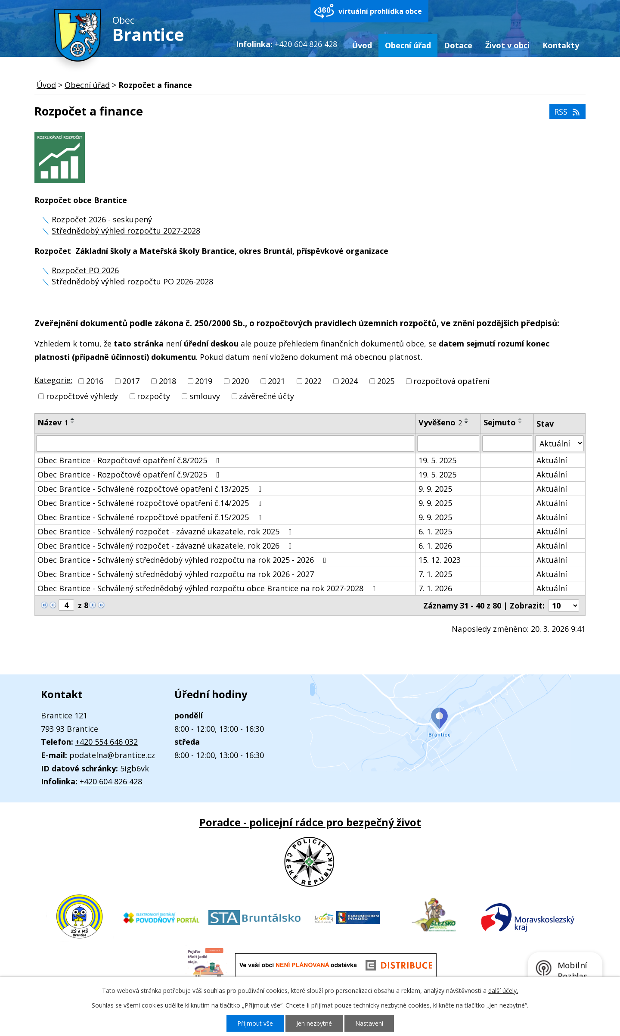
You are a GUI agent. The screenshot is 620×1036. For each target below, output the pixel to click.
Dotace (458, 45)
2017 (131, 381)
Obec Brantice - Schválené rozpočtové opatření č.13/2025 (151, 489)
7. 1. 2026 (435, 588)
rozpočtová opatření (451, 381)
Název (52, 422)
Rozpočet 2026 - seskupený (102, 219)
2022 (313, 381)
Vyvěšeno (440, 422)
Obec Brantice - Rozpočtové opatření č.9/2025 (130, 474)
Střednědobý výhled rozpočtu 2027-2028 (126, 230)
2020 (240, 381)
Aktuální (551, 460)
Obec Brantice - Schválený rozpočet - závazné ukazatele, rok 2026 (166, 545)
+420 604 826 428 (111, 781)
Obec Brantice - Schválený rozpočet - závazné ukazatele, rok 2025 (166, 531)
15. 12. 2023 (439, 560)
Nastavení (369, 1023)
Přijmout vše (255, 1023)
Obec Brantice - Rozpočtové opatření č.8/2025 (130, 460)
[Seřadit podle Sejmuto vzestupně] (520, 419)
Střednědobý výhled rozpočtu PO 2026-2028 (132, 281)
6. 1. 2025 (435, 531)
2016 (94, 381)
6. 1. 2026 (435, 545)
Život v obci (507, 45)
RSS (567, 111)
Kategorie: (53, 380)
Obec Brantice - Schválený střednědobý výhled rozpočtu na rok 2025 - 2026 (183, 560)
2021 (276, 381)
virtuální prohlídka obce (380, 11)
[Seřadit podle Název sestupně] (73, 422)
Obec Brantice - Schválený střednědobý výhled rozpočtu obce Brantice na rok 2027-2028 (208, 588)
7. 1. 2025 (435, 574)
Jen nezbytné (314, 1023)
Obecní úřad (408, 45)
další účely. (503, 990)
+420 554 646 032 (106, 741)
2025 (385, 381)
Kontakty (560, 45)
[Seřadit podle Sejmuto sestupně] (520, 422)
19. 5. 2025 (437, 460)
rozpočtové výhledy (82, 396)
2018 (167, 381)
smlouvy (204, 396)
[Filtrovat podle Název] (225, 443)
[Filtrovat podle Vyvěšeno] (448, 443)
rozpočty (153, 396)
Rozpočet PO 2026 (85, 270)
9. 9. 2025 (435, 489)
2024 (349, 381)
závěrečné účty (266, 396)
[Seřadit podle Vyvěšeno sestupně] (466, 422)
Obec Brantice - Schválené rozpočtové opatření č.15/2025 (151, 517)
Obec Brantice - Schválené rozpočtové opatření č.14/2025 (151, 503)
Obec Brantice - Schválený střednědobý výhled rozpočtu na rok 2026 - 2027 (175, 574)
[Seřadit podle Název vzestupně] (73, 419)
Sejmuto (500, 422)
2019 (203, 381)
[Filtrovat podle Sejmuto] (507, 443)
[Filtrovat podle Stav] (559, 443)
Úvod (362, 45)
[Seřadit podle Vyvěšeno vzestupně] (466, 419)
